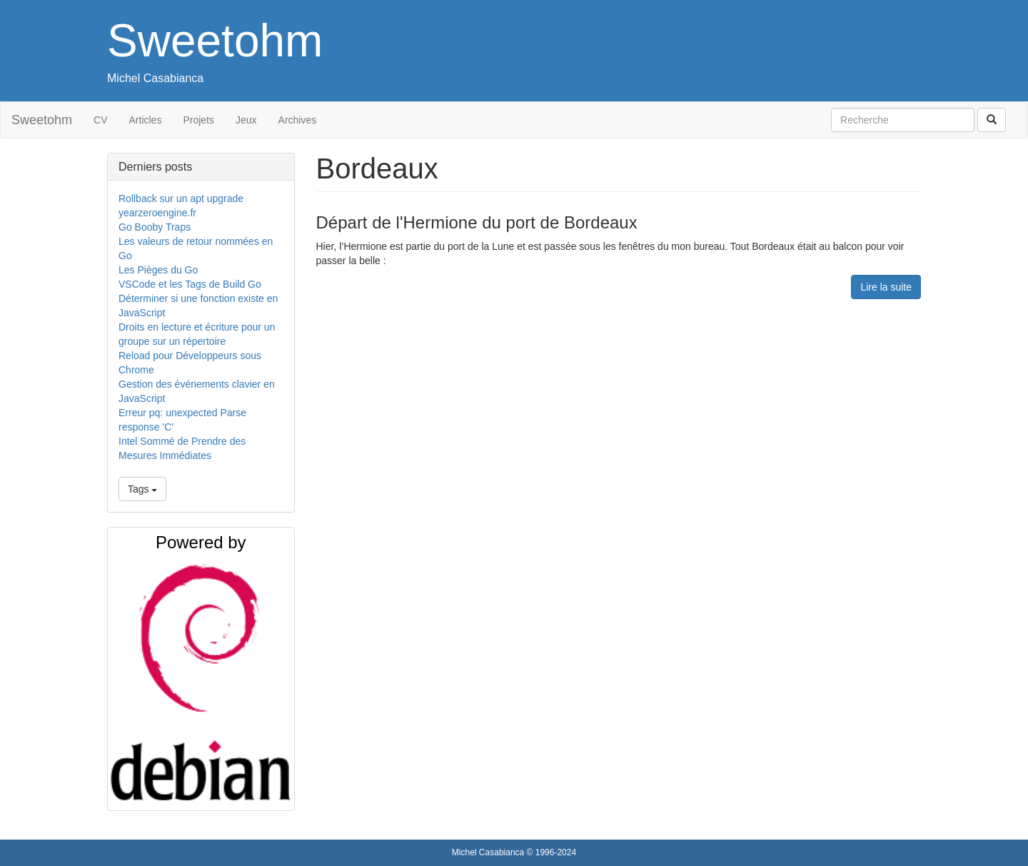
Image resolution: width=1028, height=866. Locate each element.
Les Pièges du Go (158, 270)
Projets (198, 120)
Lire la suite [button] (886, 287)
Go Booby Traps (155, 227)
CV (100, 120)
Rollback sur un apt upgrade (181, 198)
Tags (142, 489)
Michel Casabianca (155, 78)
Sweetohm (215, 40)
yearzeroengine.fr (157, 212)
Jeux (246, 120)
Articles (145, 120)
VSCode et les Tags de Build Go (190, 284)
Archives (297, 120)
